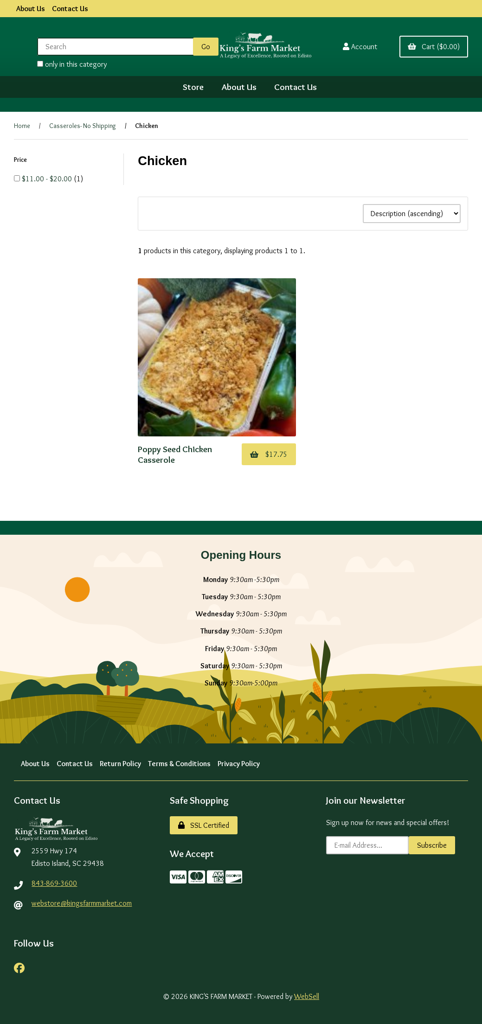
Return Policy (120, 763)
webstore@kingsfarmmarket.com (82, 903)
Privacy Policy (239, 763)
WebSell (306, 996)
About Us (30, 8)
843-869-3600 (54, 883)
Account (360, 46)
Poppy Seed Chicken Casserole (175, 454)
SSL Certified (203, 825)
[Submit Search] (206, 47)
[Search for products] (117, 47)
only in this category (72, 64)
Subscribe (432, 845)
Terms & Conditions (179, 763)
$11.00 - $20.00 (48, 178)
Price (21, 159)
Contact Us (70, 8)
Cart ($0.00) (434, 46)
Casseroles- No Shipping (82, 126)
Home (22, 126)
